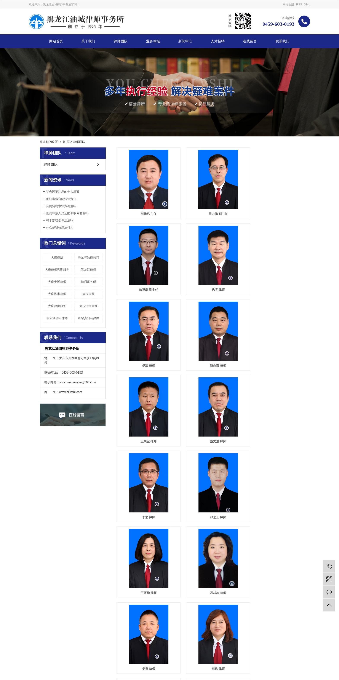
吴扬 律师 (145, 483)
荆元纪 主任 (145, 207)
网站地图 (288, 4)
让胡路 (83, 659)
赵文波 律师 (208, 345)
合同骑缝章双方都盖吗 (61, 206)
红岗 (91, 659)
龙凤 (65, 659)
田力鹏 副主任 (207, 207)
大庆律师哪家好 (89, 653)
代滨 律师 (145, 276)
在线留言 (250, 41)
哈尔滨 (56, 659)
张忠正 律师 (145, 414)
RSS (299, 4)
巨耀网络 (50, 665)
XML (307, 4)
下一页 (206, 568)
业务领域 (153, 41)
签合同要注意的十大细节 (62, 191)
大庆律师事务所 (67, 653)
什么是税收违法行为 (59, 227)
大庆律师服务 (57, 306)
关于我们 (88, 41)
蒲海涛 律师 (145, 551)
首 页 (66, 142)
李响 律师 (207, 551)
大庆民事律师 (57, 294)
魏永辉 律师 (271, 276)
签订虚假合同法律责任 (61, 199)
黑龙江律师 (88, 269)
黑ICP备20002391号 (100, 647)
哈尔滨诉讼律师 (57, 318)
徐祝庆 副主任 (270, 207)
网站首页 (56, 41)
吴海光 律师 (271, 483)
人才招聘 (218, 41)
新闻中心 (185, 41)
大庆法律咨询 (88, 306)
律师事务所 (88, 281)
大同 (98, 659)
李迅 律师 (207, 483)
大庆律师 (88, 294)
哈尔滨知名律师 (88, 318)
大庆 (48, 659)
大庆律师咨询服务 (57, 269)
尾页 (220, 568)
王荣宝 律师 (145, 345)
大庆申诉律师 (57, 281)
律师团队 (121, 41)
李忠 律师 (270, 345)
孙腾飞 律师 (271, 551)
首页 (177, 568)
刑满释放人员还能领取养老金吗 (67, 213)
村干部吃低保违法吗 (59, 220)
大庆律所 (57, 257)
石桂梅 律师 (271, 414)
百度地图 (194, 659)
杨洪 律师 (207, 276)
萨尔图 (73, 659)
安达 (105, 659)
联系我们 (282, 41)
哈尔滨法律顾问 (88, 257)
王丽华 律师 (208, 414)
